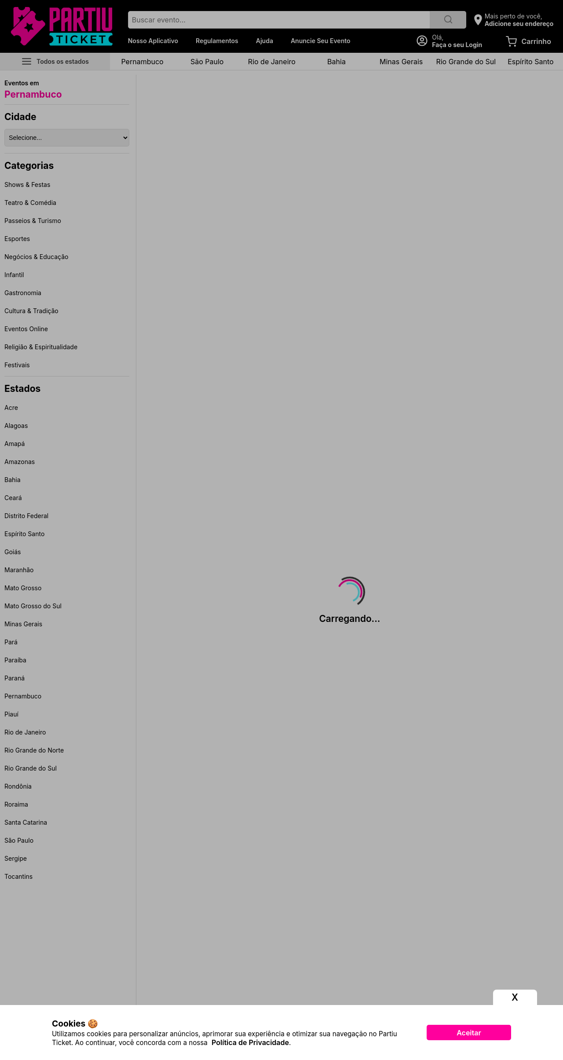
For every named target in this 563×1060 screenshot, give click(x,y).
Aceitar (469, 1032)
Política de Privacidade (250, 1042)
